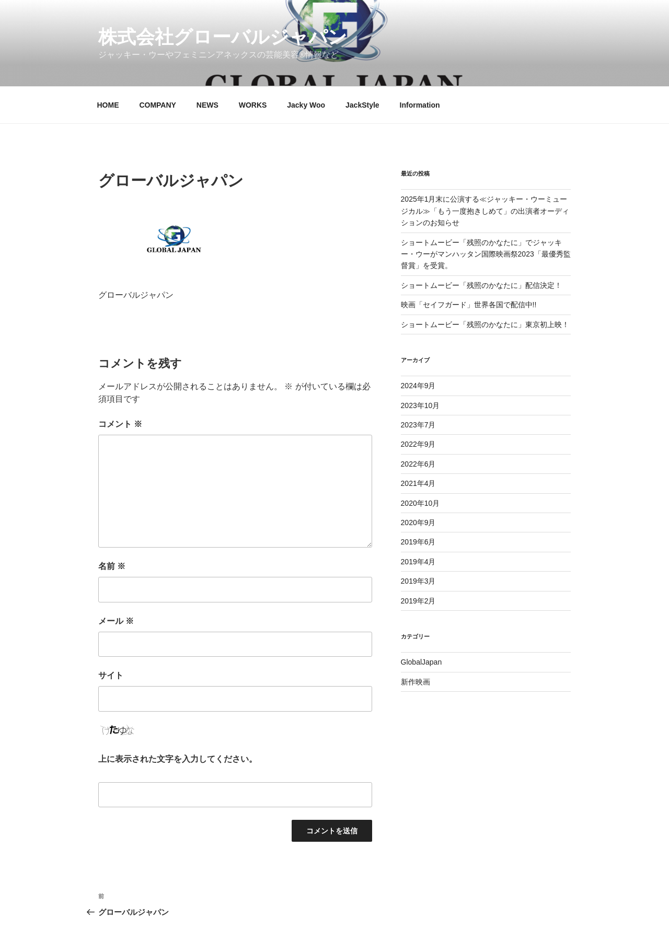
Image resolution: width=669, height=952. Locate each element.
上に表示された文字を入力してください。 (177, 758)
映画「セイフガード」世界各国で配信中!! (469, 304)
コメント (120, 424)
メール (116, 621)
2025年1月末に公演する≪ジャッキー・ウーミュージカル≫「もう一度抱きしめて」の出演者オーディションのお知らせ (485, 211)
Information (420, 105)
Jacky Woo (306, 105)
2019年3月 (418, 581)
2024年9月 (418, 385)
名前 (111, 566)
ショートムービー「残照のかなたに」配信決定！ (481, 285)
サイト (110, 675)
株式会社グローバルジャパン (222, 37)
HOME (108, 105)
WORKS (253, 105)
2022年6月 (418, 464)
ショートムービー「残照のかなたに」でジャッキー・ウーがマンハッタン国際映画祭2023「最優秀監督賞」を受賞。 (486, 254)
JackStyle (362, 105)
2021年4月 (418, 483)
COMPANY (157, 105)
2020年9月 (418, 522)
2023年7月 (418, 425)
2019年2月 (418, 601)
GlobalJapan (421, 662)
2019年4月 (418, 562)
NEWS (207, 105)
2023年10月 (420, 405)
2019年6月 (418, 542)
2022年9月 (418, 444)
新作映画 (415, 682)
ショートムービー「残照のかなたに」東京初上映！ (485, 324)
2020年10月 (420, 503)
